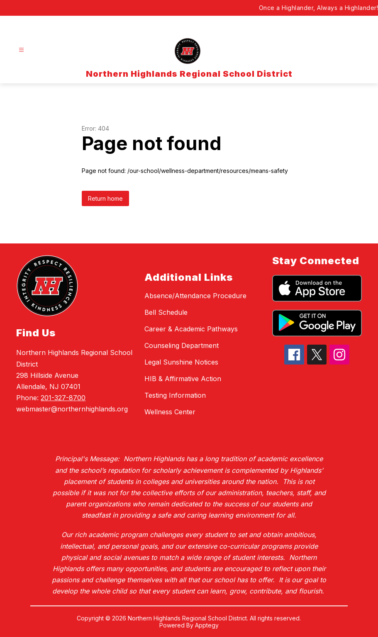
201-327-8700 (63, 398)
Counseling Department (181, 345)
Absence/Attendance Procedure (195, 296)
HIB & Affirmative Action (182, 378)
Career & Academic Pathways (191, 329)
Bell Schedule (166, 312)
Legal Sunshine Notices (181, 362)
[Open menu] (21, 50)
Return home (105, 198)
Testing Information (175, 395)
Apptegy (207, 625)
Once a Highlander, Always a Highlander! (318, 7)
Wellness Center (169, 412)
